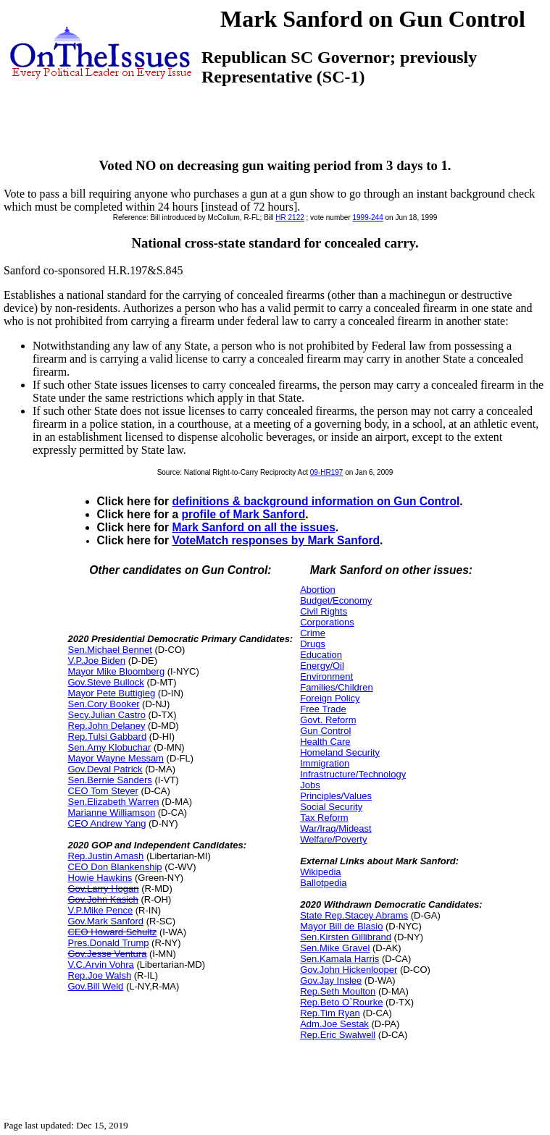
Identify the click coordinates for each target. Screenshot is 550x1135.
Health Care (325, 741)
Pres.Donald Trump (108, 942)
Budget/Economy (336, 600)
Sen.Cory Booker (104, 704)
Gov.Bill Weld (96, 986)
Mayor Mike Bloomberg (116, 671)
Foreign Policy (329, 698)
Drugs (312, 643)
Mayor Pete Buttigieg (112, 693)
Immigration (324, 763)
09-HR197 (326, 472)
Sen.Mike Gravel (335, 947)
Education (321, 654)
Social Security (331, 806)
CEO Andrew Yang (107, 823)
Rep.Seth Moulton (337, 991)
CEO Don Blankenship (115, 866)
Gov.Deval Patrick (105, 769)
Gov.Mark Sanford (106, 921)
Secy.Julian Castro (107, 714)
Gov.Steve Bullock (106, 682)
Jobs (310, 785)
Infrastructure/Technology (353, 774)
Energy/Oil (322, 665)
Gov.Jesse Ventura (107, 953)
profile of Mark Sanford (244, 514)
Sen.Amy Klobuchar (109, 747)
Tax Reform (324, 817)
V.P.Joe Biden (97, 660)
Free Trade (323, 709)
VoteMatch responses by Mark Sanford (276, 540)
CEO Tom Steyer (103, 790)
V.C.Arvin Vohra (101, 964)
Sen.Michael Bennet (110, 649)
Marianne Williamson (112, 812)
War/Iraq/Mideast (336, 828)
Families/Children (336, 687)
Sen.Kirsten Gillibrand (345, 937)
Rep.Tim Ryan (330, 1013)
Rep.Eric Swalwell (337, 1034)
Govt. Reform (328, 719)
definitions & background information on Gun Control (316, 501)
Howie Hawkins (100, 877)
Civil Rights (323, 611)
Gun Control (325, 730)
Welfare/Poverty (333, 839)
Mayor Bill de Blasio (341, 926)
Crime (312, 633)
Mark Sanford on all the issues (254, 527)
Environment (326, 676)
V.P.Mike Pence (100, 910)
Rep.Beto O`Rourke (341, 1002)
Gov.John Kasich (103, 899)
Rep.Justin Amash (106, 856)
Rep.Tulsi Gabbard (107, 736)
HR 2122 (289, 217)
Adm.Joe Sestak (334, 1023)
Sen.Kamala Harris (339, 958)
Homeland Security (340, 752)
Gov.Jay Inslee (331, 980)
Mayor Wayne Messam (116, 758)
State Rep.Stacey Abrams (354, 915)
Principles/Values (336, 795)
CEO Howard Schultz (112, 932)
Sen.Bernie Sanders (110, 780)
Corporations (327, 622)
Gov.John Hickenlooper (348, 969)
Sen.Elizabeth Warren (113, 801)
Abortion (317, 589)
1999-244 (367, 217)
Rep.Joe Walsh (100, 975)
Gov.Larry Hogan (103, 888)
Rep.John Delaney (107, 725)
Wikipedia (320, 871)
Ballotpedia (323, 882)
